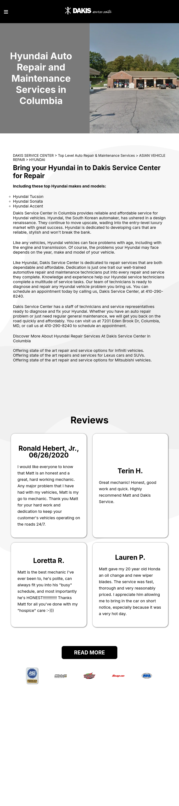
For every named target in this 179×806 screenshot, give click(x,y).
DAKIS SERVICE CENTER (33, 155)
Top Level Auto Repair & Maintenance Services (96, 155)
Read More (89, 652)
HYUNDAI (37, 160)
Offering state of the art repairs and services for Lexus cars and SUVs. (79, 355)
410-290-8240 (58, 325)
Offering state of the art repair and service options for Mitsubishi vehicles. (82, 360)
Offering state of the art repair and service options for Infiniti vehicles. (78, 350)
